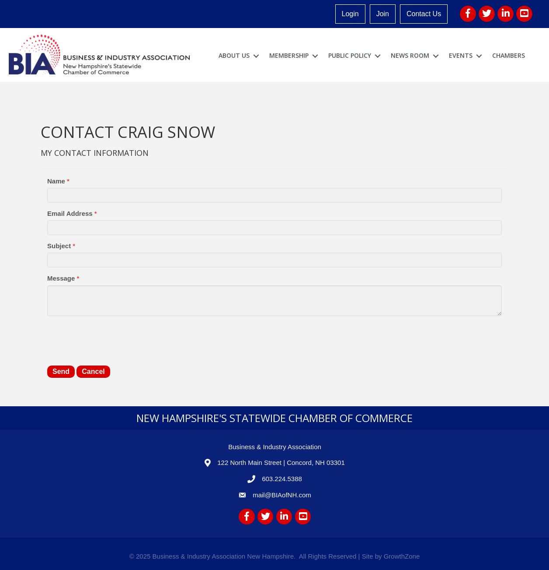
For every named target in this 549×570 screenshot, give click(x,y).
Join (382, 14)
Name (56, 181)
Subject (59, 246)
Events (461, 55)
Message (61, 278)
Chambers (508, 55)
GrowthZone (402, 556)
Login (350, 14)
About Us (234, 55)
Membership (289, 55)
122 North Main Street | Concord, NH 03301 (281, 462)
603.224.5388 (282, 478)
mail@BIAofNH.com (282, 495)
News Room (410, 55)
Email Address (70, 213)
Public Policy (349, 55)
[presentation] (113, 340)
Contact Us (424, 14)
